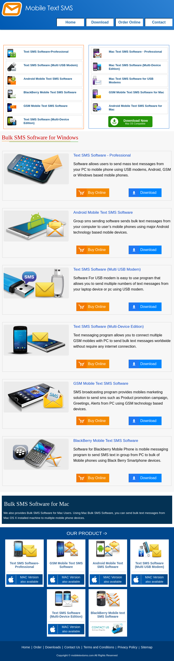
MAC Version (24, 579)
